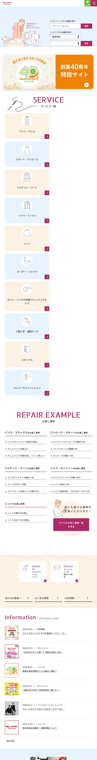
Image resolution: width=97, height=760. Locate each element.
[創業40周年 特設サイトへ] (48, 72)
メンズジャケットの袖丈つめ (21, 338)
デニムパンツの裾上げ (18, 309)
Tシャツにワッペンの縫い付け (67, 338)
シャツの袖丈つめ (61, 345)
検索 (86, 26)
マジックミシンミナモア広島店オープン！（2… (44, 494)
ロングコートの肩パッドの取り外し (24, 352)
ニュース (41, 528)
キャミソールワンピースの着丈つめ (69, 302)
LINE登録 (69, 459)
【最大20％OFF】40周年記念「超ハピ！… (41, 551)
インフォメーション (45, 566)
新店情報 (41, 490)
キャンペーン (42, 509)
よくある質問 (41, 459)
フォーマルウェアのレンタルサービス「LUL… (43, 570)
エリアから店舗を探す (62, 32)
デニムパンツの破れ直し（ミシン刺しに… (27, 316)
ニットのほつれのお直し (19, 380)
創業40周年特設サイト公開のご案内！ (39, 532)
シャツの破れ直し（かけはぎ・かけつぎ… (72, 352)
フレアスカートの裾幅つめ (65, 309)
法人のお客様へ (13, 459)
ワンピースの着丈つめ (63, 316)
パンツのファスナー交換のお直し (23, 302)
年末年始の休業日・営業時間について (39, 589)
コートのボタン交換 (17, 345)
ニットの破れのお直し (18, 373)
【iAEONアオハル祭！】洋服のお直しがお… (42, 513)
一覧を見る (10, 602)
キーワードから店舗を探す (64, 21)
